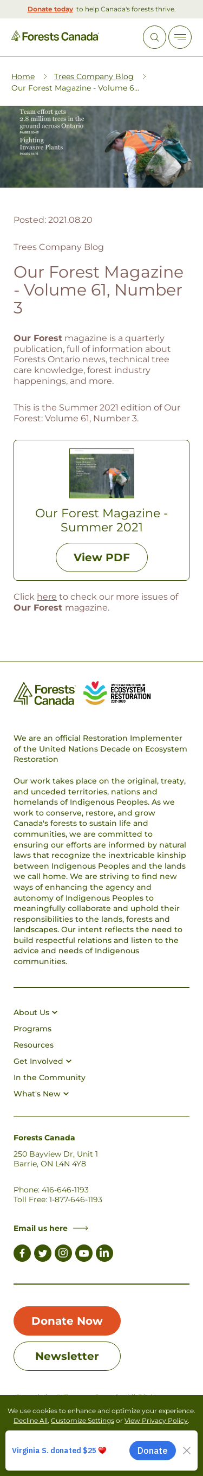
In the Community (50, 1077)
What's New (41, 1094)
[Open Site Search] (154, 37)
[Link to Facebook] (22, 1255)
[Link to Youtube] (84, 1255)
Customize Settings (82, 1420)
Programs (32, 1029)
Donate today (50, 9)
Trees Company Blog (94, 76)
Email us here (51, 1228)
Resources (34, 1045)
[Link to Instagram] (63, 1255)
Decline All (31, 1420)
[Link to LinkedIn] (104, 1255)
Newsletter (67, 1356)
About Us (35, 1012)
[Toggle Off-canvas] (180, 37)
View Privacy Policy (156, 1420)
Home (23, 76)
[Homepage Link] (55, 38)
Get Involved (42, 1061)
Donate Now (67, 1320)
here (47, 597)
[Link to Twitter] (43, 1255)
